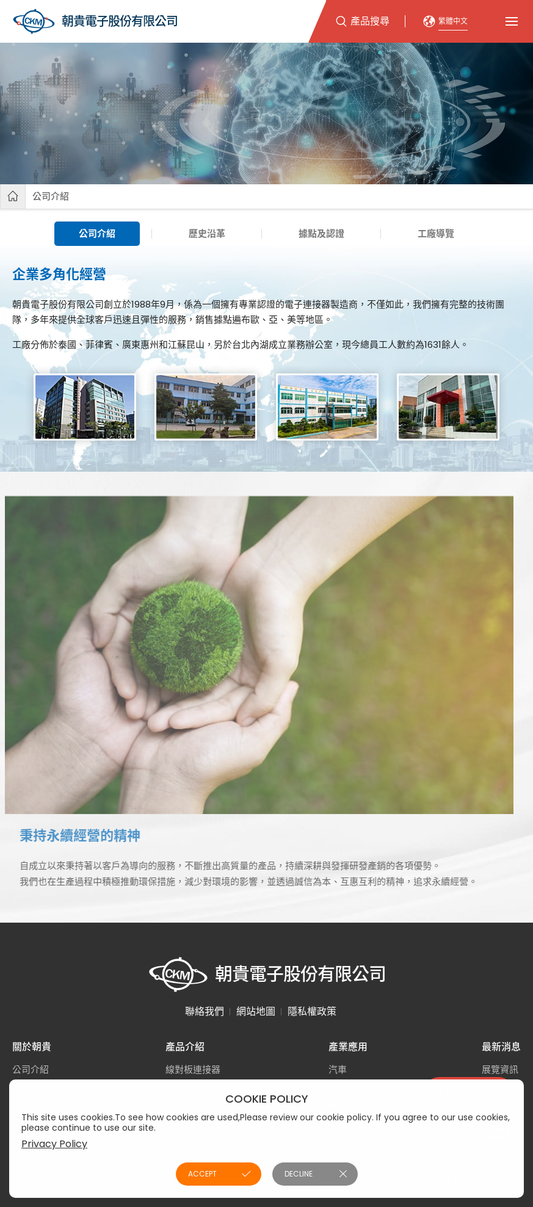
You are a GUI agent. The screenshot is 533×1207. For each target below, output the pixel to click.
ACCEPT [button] (202, 1174)
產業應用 (348, 1047)
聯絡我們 (204, 1011)
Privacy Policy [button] (54, 1144)
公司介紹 (50, 196)
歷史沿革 (207, 233)
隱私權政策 (312, 1011)
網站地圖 (255, 1011)
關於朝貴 (31, 1047)
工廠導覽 (436, 233)
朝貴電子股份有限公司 (95, 21)
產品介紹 (185, 1047)
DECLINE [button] (299, 1174)
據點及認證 (321, 233)
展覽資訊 (500, 1069)
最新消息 (501, 1047)
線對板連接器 (192, 1069)
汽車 (337, 1069)
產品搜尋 (370, 21)
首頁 (13, 196)
